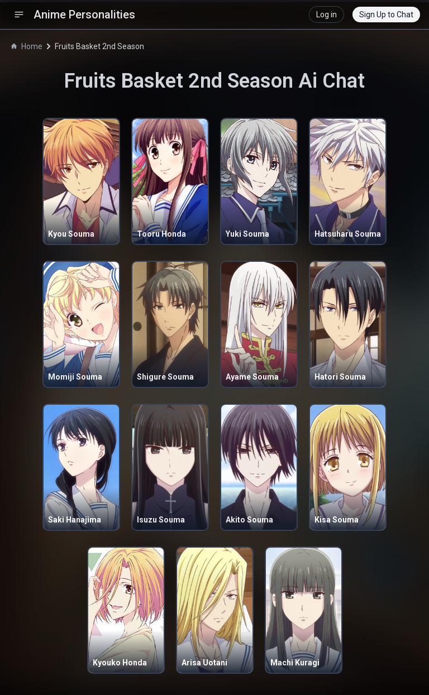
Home (26, 46)
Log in (326, 14)
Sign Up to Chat (386, 14)
